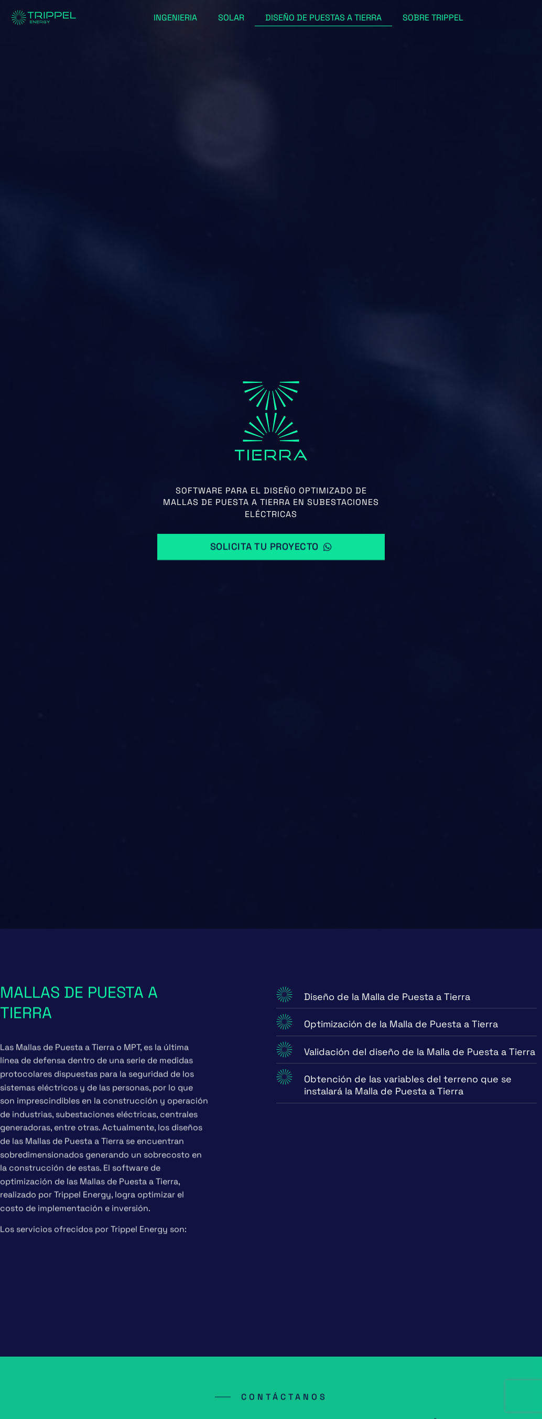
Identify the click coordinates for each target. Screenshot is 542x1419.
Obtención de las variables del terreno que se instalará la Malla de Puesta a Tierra (408, 1085)
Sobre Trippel (433, 17)
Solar (231, 17)
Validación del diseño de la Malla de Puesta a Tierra (419, 1052)
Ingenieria (175, 17)
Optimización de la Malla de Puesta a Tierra (401, 1024)
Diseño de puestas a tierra (323, 17)
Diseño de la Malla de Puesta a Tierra (387, 997)
